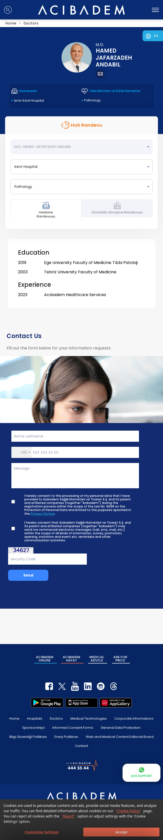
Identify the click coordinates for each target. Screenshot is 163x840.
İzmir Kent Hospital (29, 100)
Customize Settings (41, 832)
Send (28, 575)
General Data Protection (120, 727)
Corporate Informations (133, 718)
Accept (121, 832)
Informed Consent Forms (72, 727)
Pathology (92, 100)
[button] (22, 452)
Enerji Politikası (66, 736)
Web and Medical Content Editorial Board (120, 736)
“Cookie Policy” (128, 810)
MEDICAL (96, 658)
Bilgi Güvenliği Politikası (28, 736)
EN (156, 35)
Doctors (56, 718)
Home (14, 718)
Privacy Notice (43, 514)
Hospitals (34, 718)
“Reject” (68, 816)
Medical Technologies (88, 718)
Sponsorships (33, 727)
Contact (81, 745)
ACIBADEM (44, 658)
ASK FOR (120, 658)
